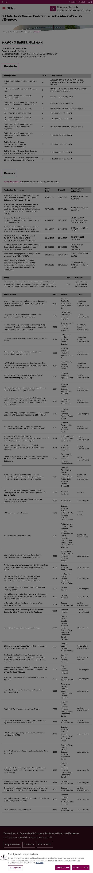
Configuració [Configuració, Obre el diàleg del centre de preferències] (15, 870)
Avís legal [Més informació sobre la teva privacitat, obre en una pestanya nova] (39, 865)
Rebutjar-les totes (80, 870)
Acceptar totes (63, 870)
